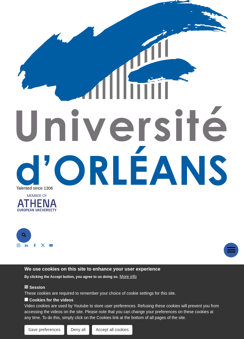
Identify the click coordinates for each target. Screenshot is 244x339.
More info (128, 276)
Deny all (78, 329)
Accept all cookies (112, 329)
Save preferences (44, 329)
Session (37, 287)
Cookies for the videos (51, 300)
